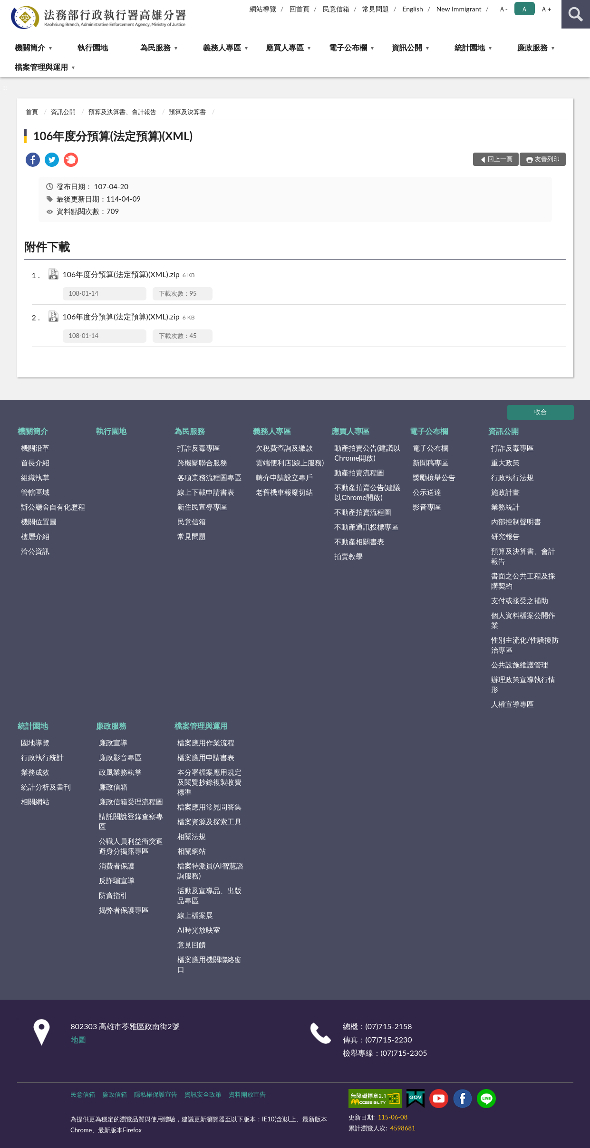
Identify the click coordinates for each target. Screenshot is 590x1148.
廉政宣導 (113, 742)
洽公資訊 (35, 551)
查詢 (575, 14)
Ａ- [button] (503, 9)
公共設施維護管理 (519, 664)
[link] (33, 161)
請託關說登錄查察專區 (131, 821)
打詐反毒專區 (198, 448)
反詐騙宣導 (117, 880)
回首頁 (300, 9)
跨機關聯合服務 (202, 462)
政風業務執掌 (120, 772)
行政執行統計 (42, 757)
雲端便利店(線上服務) (290, 462)
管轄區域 (35, 492)
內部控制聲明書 (516, 521)
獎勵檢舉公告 (434, 477)
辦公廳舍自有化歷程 (53, 506)
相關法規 (191, 836)
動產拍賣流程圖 (359, 472)
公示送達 (427, 492)
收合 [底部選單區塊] (540, 411)
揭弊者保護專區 (124, 910)
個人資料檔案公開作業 (523, 620)
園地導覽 (35, 742)
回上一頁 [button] (500, 159)
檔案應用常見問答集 (209, 806)
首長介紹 (35, 462)
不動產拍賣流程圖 (362, 512)
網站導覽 (263, 9)
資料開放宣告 (247, 1094)
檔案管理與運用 (41, 66)
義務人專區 (222, 47)
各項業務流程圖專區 (209, 477)
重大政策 (505, 462)
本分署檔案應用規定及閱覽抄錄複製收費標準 (209, 782)
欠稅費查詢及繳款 (284, 448)
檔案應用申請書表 (205, 757)
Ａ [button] (524, 9)
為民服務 (155, 47)
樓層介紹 (35, 536)
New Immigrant (459, 9)
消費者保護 (117, 865)
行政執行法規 (512, 477)
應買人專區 (285, 47)
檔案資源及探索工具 (209, 821)
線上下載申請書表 (205, 492)
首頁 (32, 112)
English (412, 9)
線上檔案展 (195, 915)
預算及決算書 (187, 112)
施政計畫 (505, 492)
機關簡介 (30, 47)
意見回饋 (191, 944)
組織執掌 (35, 477)
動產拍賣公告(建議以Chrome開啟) (367, 453)
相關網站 (35, 801)
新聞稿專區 (430, 462)
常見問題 (375, 9)
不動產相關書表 (359, 541)
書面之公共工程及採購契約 (523, 580)
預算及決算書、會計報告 (122, 112)
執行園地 (92, 47)
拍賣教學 (348, 556)
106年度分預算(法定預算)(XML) (113, 136)
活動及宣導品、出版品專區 (209, 895)
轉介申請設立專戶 (284, 477)
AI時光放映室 (198, 930)
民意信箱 (336, 9)
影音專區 (427, 506)
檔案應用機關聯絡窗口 (209, 964)
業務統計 (505, 506)
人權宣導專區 (512, 704)
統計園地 (470, 47)
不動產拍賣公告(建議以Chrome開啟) (367, 492)
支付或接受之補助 (519, 600)
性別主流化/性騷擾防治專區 (525, 645)
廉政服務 (532, 47)
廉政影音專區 (120, 757)
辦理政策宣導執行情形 (523, 684)
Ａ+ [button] (546, 9)
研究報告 (505, 536)
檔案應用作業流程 (205, 742)
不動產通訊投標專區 (366, 526)
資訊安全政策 (203, 1094)
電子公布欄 (348, 47)
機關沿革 (35, 448)
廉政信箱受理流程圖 (131, 801)
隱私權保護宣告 (155, 1094)
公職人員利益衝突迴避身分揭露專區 (131, 846)
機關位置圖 (39, 521)
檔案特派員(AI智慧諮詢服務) (210, 870)
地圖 (78, 1039)
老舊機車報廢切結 (284, 492)
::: (7, 7)
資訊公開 (407, 47)
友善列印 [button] (547, 159)
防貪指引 (113, 895)
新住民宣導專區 (202, 506)
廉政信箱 (113, 786)
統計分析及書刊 (46, 786)
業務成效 (35, 772)
